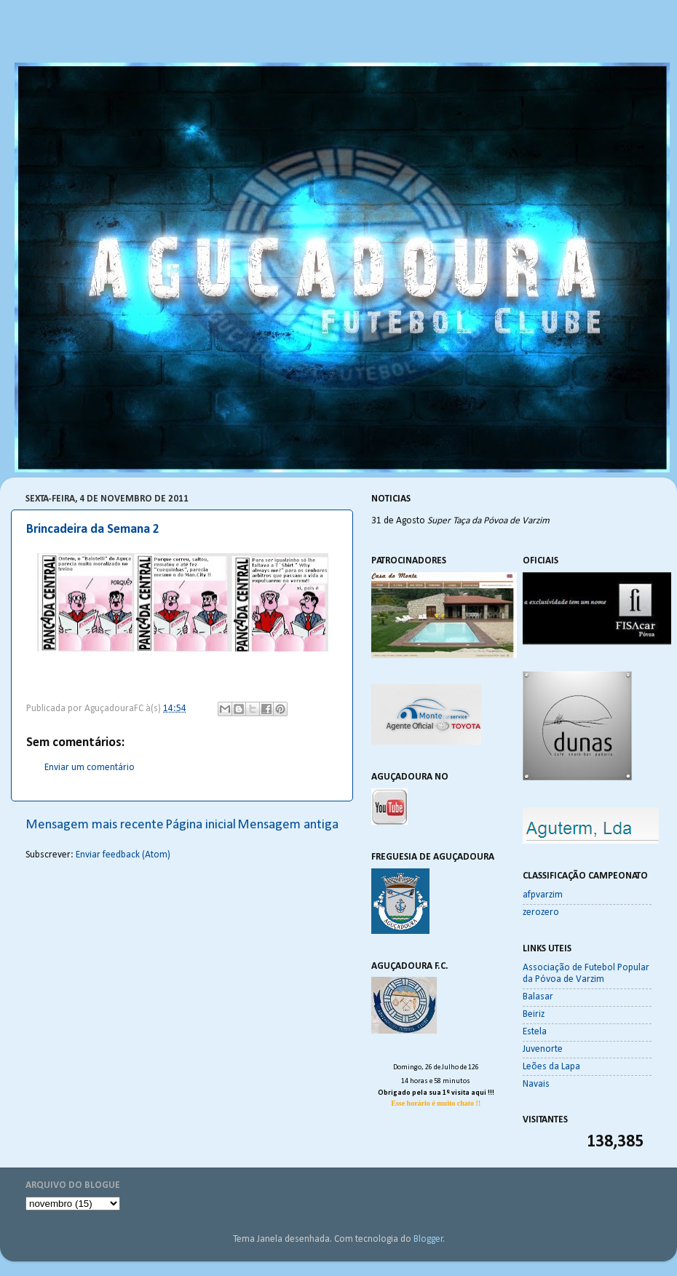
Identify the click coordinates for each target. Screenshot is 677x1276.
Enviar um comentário (89, 767)
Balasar (538, 997)
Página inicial (200, 825)
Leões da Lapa (551, 1066)
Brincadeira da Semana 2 (92, 529)
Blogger (428, 1239)
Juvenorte (543, 1049)
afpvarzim (543, 895)
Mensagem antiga (287, 825)
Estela (535, 1032)
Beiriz (534, 1014)
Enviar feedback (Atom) (123, 855)
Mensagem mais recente (94, 825)
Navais (536, 1084)
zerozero (541, 912)
